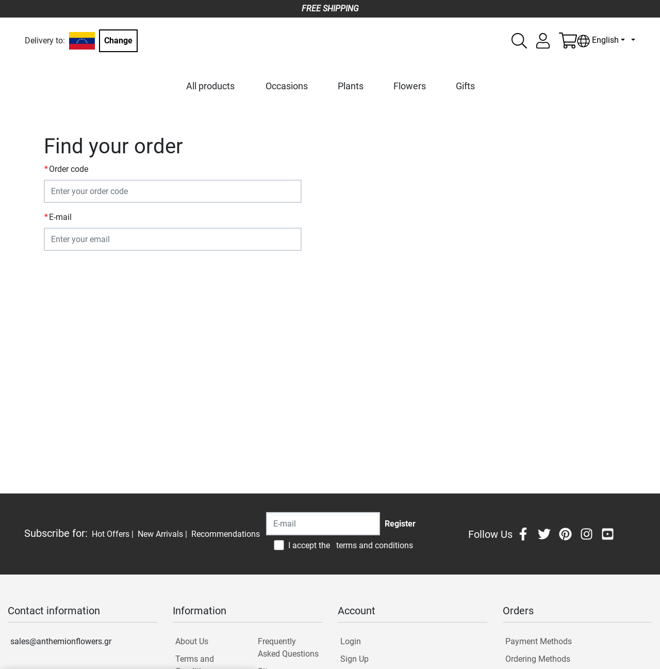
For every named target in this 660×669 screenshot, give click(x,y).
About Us (191, 641)
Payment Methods (538, 641)
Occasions (287, 86)
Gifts (465, 86)
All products (210, 86)
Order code (68, 169)
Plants (351, 86)
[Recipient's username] (323, 523)
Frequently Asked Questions (288, 647)
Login (350, 641)
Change (118, 40)
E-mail (60, 217)
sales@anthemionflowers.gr (60, 641)
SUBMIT (64, 270)
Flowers (409, 86)
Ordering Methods (537, 659)
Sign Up (354, 659)
